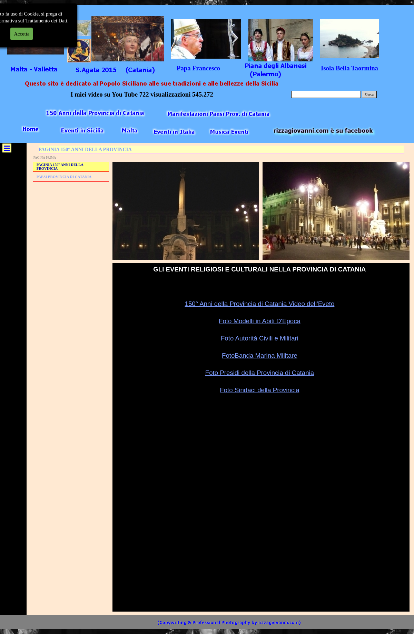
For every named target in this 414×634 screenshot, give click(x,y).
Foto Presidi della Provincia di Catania (259, 372)
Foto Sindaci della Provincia (259, 390)
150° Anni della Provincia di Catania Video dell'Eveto (260, 303)
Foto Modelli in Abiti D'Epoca (259, 321)
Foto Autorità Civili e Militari (259, 338)
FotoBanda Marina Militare (259, 355)
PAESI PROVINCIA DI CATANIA (64, 177)
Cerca (369, 94)
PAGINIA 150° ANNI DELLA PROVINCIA (60, 166)
